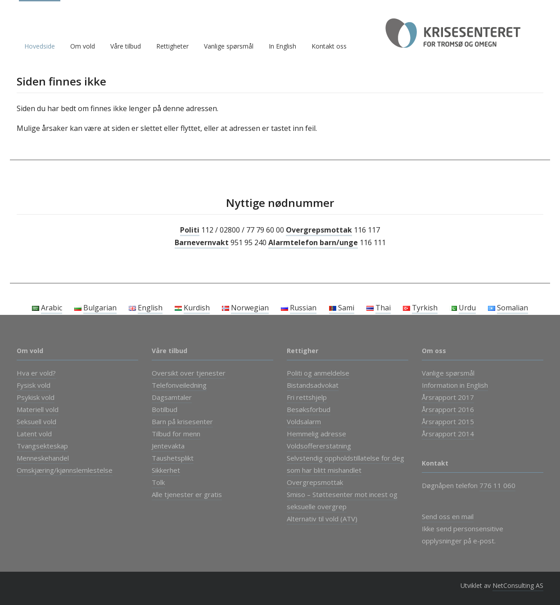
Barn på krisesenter (182, 421)
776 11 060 (497, 485)
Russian (303, 308)
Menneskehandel (43, 457)
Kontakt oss (329, 46)
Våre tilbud (125, 46)
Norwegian (250, 308)
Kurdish (197, 308)
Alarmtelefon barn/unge (313, 242)
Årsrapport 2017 (448, 397)
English (150, 308)
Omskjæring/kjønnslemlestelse (65, 470)
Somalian (512, 308)
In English (282, 46)
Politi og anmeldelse (318, 372)
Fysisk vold (33, 385)
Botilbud (164, 409)
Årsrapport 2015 (448, 421)
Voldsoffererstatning (319, 445)
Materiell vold (38, 409)
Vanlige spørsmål (228, 46)
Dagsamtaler (172, 397)
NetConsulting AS (517, 585)
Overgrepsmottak (319, 230)
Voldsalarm (304, 421)
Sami (341, 308)
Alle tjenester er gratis (187, 494)
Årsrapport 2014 (448, 433)
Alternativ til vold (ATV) (322, 518)
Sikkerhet (166, 470)
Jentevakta (168, 445)
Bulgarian (100, 308)
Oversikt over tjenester (189, 372)
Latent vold (34, 433)
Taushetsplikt (173, 457)
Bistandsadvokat (313, 385)
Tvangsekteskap (42, 445)
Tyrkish (425, 308)
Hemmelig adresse (316, 433)
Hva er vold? (36, 372)
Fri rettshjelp (307, 397)
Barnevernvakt (202, 242)
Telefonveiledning (179, 385)
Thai (383, 308)
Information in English (455, 385)
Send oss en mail (448, 516)
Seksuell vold (36, 421)
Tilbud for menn (176, 433)
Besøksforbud (308, 409)
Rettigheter (172, 46)
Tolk (158, 482)
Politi (189, 230)
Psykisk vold (35, 397)
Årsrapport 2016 (448, 409)
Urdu (467, 308)
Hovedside (39, 46)
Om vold (82, 46)
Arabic (51, 308)
